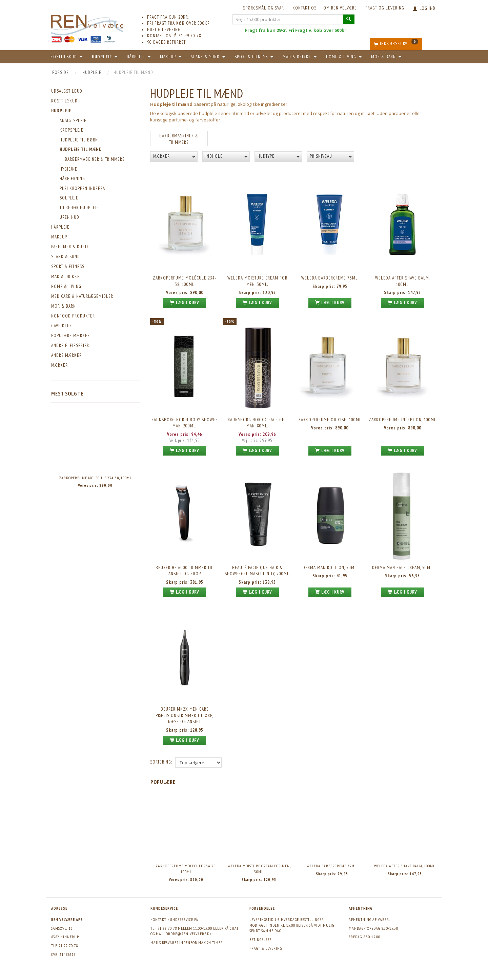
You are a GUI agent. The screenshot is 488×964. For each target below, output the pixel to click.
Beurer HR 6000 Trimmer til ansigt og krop (185, 560)
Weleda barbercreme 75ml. (330, 275)
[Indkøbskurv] (396, 44)
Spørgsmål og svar (263, 8)
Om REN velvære (340, 8)
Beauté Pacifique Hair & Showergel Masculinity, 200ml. (257, 560)
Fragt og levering (384, 8)
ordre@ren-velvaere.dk (189, 917)
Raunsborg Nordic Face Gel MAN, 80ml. (257, 416)
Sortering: (161, 745)
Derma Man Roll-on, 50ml (330, 556)
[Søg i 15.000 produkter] (348, 19)
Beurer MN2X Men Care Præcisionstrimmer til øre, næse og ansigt (185, 700)
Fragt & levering (265, 931)
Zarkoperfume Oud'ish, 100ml (330, 413)
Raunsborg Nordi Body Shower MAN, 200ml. (184, 416)
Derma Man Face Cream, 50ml (402, 556)
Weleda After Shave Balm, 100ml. (402, 278)
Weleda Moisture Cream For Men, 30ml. (257, 278)
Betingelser (260, 923)
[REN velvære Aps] (87, 24)
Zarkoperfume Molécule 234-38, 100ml (95, 477)
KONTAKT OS (304, 8)
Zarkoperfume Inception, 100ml (402, 413)
